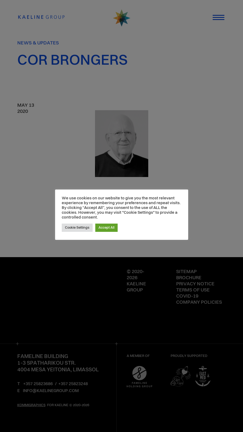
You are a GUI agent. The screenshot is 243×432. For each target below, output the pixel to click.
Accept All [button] (106, 227)
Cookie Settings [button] (77, 227)
